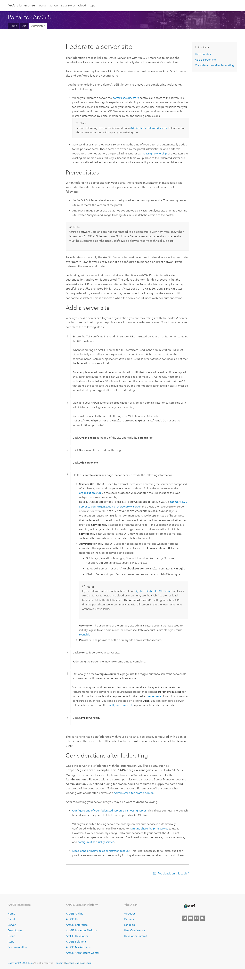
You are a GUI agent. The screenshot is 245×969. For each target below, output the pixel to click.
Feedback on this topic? (173, 872)
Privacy (59, 962)
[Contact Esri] (202, 917)
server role (154, 696)
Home (13, 25)
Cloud (82, 5)
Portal (42, 5)
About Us (129, 913)
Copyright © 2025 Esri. (20, 962)
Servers (54, 5)
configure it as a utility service (96, 841)
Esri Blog (129, 924)
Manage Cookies (74, 962)
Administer (38, 25)
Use (24, 25)
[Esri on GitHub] (196, 917)
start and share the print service (148, 827)
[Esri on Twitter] (184, 917)
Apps (92, 5)
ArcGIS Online (74, 913)
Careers (129, 918)
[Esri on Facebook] (190, 917)
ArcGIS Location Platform (81, 929)
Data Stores (68, 5)
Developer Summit (135, 935)
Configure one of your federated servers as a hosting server (109, 809)
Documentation (17, 946)
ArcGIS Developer (77, 935)
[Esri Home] (189, 905)
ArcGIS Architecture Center (82, 952)
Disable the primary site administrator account (100, 850)
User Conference (134, 929)
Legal (89, 962)
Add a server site (205, 59)
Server (12, 924)
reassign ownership (155, 153)
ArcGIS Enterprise (21, 5)
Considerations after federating (214, 65)
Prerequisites (203, 54)
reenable (84, 634)
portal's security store (125, 97)
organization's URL (90, 492)
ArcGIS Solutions (76, 941)
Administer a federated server (148, 128)
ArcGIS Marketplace (78, 946)
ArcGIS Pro (72, 918)
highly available (153, 590)
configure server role (121, 704)
